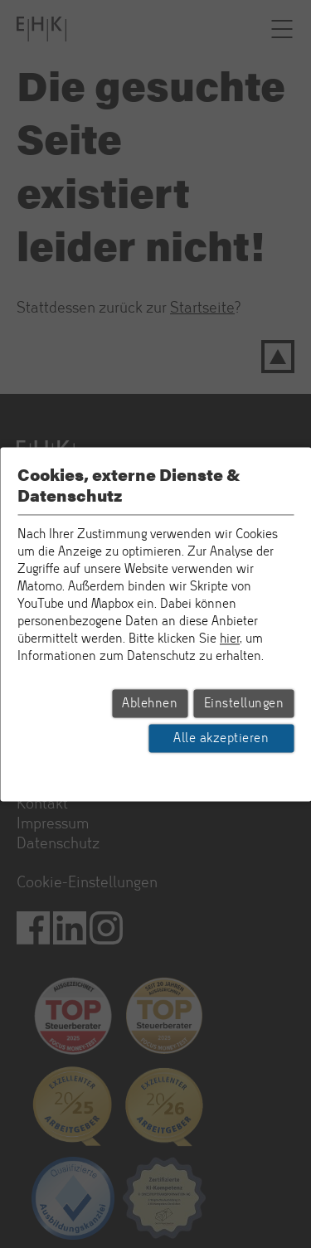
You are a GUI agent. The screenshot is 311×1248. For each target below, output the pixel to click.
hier (230, 638)
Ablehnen (149, 703)
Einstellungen (244, 703)
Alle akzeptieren (221, 738)
